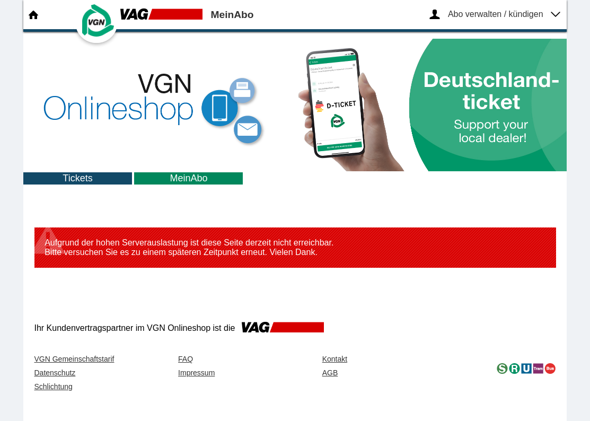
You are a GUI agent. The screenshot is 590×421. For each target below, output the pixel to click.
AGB (330, 373)
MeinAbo (188, 178)
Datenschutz (55, 373)
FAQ (185, 359)
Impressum (196, 373)
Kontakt (334, 359)
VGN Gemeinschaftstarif (74, 359)
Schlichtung (53, 386)
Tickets (77, 178)
